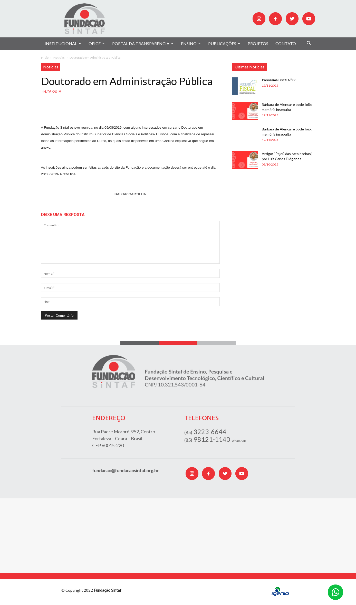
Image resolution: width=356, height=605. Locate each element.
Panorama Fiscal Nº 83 (279, 80)
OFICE (97, 43)
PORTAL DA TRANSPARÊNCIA (143, 43)
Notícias (59, 57)
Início (45, 57)
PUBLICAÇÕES (224, 43)
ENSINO (191, 43)
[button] (309, 44)
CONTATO (285, 43)
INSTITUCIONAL (63, 43)
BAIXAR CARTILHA (130, 194)
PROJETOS (258, 43)
